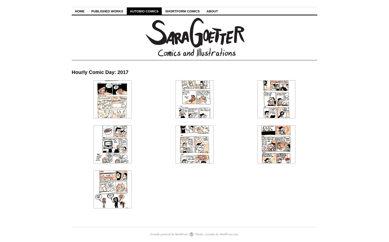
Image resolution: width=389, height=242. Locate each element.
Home (80, 11)
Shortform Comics (182, 11)
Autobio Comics (144, 11)
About (212, 11)
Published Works (107, 11)
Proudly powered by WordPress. (169, 234)
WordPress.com (229, 234)
